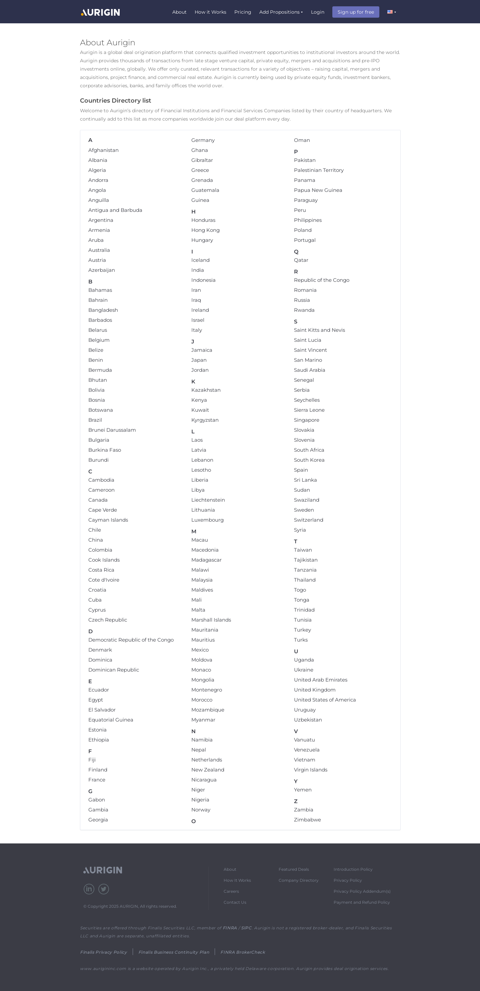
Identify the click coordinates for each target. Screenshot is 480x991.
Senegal (304, 380)
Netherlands (206, 759)
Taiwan (303, 550)
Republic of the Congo (321, 280)
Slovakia (304, 430)
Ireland (200, 310)
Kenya (199, 400)
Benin (95, 360)
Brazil (95, 420)
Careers (231, 891)
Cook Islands (104, 560)
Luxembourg (207, 520)
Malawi (200, 570)
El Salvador (102, 710)
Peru (300, 210)
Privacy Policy (348, 880)
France (96, 779)
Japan (199, 360)
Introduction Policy (353, 869)
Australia (99, 250)
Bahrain (98, 300)
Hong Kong (205, 230)
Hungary (202, 240)
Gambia (98, 809)
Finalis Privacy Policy (103, 952)
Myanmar (203, 720)
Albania (97, 160)
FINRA (230, 927)
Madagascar (206, 560)
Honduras (203, 220)
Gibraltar (202, 160)
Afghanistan (103, 150)
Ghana (199, 150)
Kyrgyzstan (205, 420)
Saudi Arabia (309, 370)
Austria (97, 260)
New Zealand (207, 769)
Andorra (98, 180)
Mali (196, 600)
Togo (300, 590)
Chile (94, 530)
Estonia (97, 730)
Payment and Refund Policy (362, 902)
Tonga (301, 600)
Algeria (97, 170)
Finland (97, 769)
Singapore (306, 420)
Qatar (301, 260)
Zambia (303, 809)
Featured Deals (294, 869)
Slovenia (304, 440)
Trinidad (304, 610)
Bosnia (96, 400)
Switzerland (308, 520)
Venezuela (307, 749)
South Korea (309, 460)
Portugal (305, 240)
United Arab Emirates (320, 680)
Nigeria (200, 799)
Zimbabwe (307, 819)
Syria (300, 530)
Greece (200, 170)
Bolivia (96, 390)
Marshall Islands (211, 620)
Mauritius (203, 640)
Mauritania (204, 630)
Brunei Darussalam (112, 430)
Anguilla (98, 200)
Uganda (304, 660)
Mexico (200, 650)
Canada (98, 500)
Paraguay (306, 200)
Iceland (200, 260)
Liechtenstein (208, 500)
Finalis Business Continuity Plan (173, 952)
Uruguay (305, 710)
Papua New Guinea (318, 190)
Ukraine (303, 670)
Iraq (196, 300)
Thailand (305, 580)
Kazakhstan (206, 390)
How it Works (210, 12)
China (95, 540)
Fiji (92, 759)
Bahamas (100, 290)
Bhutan (97, 380)
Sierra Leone (309, 410)
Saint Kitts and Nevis (319, 330)
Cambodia (101, 480)
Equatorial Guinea (110, 720)
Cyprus (97, 610)
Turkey (302, 630)
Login (317, 12)
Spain (301, 470)
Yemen (303, 789)
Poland (303, 230)
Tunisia (303, 620)
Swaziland (306, 500)
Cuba (95, 600)
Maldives (202, 590)
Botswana (100, 410)
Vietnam (304, 759)
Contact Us (235, 902)
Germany (203, 140)
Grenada (202, 180)
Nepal (198, 749)
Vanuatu (304, 740)
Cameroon (101, 490)
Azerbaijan (101, 270)
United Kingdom (315, 690)
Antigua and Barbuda (115, 210)
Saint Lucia (307, 340)
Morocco (201, 700)
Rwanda (304, 310)
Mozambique (207, 710)
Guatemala (205, 190)
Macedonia (205, 550)
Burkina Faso (104, 450)
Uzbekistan (308, 720)
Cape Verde (102, 510)
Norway (200, 809)
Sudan (302, 490)
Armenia (99, 230)
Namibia (202, 740)
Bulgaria (98, 440)
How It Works (237, 880)
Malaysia (202, 580)
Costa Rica (101, 570)
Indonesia (203, 280)
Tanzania (305, 570)
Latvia (198, 450)
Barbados (100, 320)
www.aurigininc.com (103, 968)
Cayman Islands (108, 520)
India (197, 270)
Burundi (98, 460)
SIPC (246, 927)
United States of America (325, 700)
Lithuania (203, 510)
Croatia (97, 590)
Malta (198, 610)
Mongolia (202, 680)
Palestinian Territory (319, 170)
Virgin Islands (310, 769)
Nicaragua (204, 779)
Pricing (242, 12)
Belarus (97, 330)
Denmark (100, 650)
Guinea (200, 200)
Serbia (302, 390)
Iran (196, 290)
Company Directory (299, 880)
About (179, 12)
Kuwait (200, 410)
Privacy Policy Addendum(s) (362, 891)
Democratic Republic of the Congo (131, 640)
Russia (302, 300)
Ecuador (98, 690)
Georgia (98, 819)
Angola (97, 190)
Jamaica (201, 350)
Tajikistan (306, 560)
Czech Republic (107, 620)
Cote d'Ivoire (103, 580)
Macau (199, 540)
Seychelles (307, 400)
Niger (198, 789)
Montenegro (206, 690)
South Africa (309, 450)
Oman (302, 140)
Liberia (199, 480)
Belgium (99, 340)
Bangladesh (103, 310)
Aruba (96, 240)
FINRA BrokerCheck (242, 952)
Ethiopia (98, 740)
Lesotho (201, 470)
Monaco (201, 670)
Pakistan (305, 160)
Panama (304, 180)
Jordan (200, 370)
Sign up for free (356, 12)
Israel (197, 320)
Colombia (100, 550)
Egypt (95, 700)
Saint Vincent (310, 350)
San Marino (308, 360)
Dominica (100, 660)
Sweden (304, 510)
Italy (196, 330)
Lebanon (202, 460)
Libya (198, 490)
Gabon (96, 799)
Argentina (100, 220)
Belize (95, 350)
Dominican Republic (113, 670)
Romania (305, 290)
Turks (301, 640)
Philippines (308, 220)
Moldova (201, 660)
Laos (197, 440)
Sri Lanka (305, 480)
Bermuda (100, 370)
